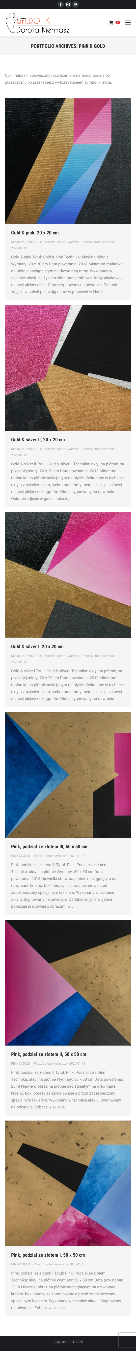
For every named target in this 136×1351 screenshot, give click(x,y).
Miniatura (17, 242)
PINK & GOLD (35, 242)
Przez (98, 242)
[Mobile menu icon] (128, 22)
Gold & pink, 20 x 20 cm (35, 233)
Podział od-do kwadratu (62, 242)
